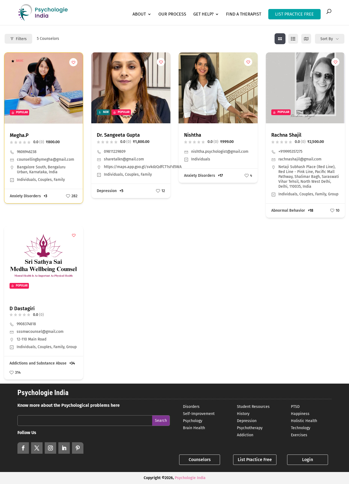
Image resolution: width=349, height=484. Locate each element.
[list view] (293, 38)
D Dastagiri (22, 309)
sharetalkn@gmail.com (124, 159)
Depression (107, 191)
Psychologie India (190, 478)
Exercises (299, 435)
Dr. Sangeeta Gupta (118, 135)
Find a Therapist (243, 14)
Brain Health (194, 428)
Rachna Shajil (286, 135)
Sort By (326, 39)
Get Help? (203, 14)
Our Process (172, 14)
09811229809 (114, 151)
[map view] (306, 38)
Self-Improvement (199, 413)
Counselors (200, 459)
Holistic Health (304, 421)
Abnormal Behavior (288, 210)
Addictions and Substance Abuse (38, 363)
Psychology (192, 421)
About (139, 14)
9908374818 (26, 324)
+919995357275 (290, 151)
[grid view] (280, 38)
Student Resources (253, 406)
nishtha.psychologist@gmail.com (219, 151)
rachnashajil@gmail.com (299, 159)
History (243, 413)
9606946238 (27, 152)
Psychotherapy (250, 428)
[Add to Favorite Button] (73, 62)
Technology (300, 428)
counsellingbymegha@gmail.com (45, 159)
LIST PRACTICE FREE (294, 14)
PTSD (295, 406)
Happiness (300, 413)
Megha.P (19, 135)
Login (307, 459)
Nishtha (192, 135)
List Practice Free (255, 459)
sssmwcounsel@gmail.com (40, 331)
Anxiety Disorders (25, 196)
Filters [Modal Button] (18, 39)
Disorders (191, 406)
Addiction (245, 435)
